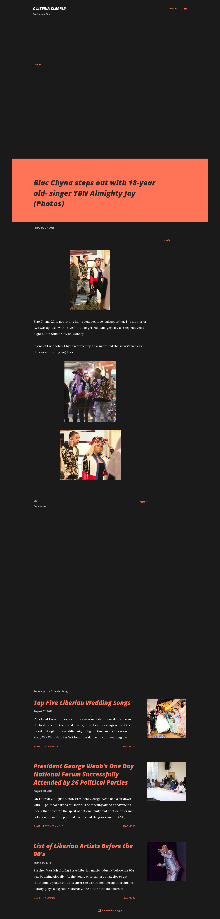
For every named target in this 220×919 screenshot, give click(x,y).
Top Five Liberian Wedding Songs (82, 702)
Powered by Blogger (110, 910)
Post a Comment (53, 826)
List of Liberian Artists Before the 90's (83, 850)
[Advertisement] (110, 39)
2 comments (50, 746)
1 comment (50, 897)
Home (38, 64)
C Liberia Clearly (49, 8)
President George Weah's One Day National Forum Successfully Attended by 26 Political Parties (84, 774)
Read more (129, 746)
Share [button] (166, 239)
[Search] (173, 8)
